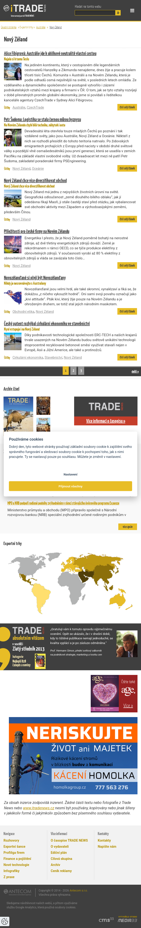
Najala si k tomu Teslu (70, 55)
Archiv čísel (11, 389)
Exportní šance (14, 846)
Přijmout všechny (70, 486)
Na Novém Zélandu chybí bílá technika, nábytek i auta (70, 121)
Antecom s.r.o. (79, 890)
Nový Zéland (56, 27)
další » (135, 371)
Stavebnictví (53, 357)
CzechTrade (35, 107)
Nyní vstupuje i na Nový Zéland (70, 325)
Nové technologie (16, 865)
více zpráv (128, 527)
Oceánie (38, 168)
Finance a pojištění (17, 859)
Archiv (55, 865)
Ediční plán (59, 852)
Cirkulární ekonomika (27, 357)
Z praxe (9, 877)
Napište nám (107, 846)
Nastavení (70, 474)
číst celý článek (127, 107)
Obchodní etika (23, 311)
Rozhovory (11, 840)
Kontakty (104, 840)
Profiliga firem (14, 852)
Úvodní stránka (8, 27)
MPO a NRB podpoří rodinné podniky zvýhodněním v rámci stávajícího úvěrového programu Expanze (63, 503)
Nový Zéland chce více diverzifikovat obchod (70, 182)
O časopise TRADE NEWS (69, 840)
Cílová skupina (61, 859)
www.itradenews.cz (38, 808)
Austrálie (40, 27)
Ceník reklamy (61, 871)
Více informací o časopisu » (105, 421)
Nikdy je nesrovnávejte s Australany (70, 280)
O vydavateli (60, 846)
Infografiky (11, 871)
